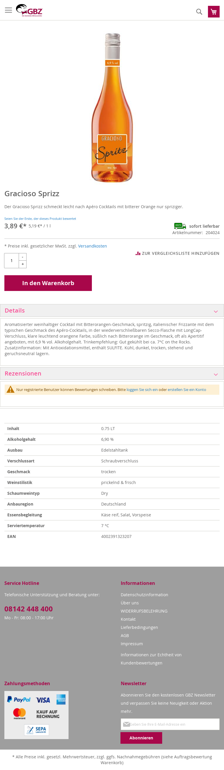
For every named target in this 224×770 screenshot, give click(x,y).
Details (15, 310)
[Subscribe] (141, 738)
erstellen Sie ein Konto (187, 389)
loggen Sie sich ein (142, 389)
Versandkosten (92, 246)
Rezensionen (23, 373)
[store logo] (29, 10)
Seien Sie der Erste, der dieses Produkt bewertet (40, 218)
